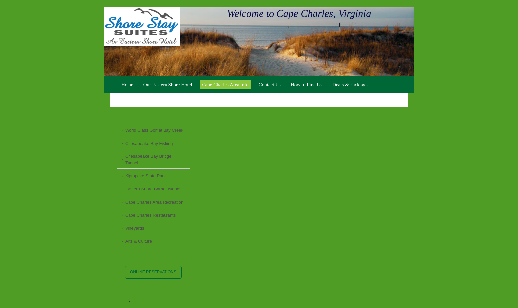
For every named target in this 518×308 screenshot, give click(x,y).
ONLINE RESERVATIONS (153, 272)
